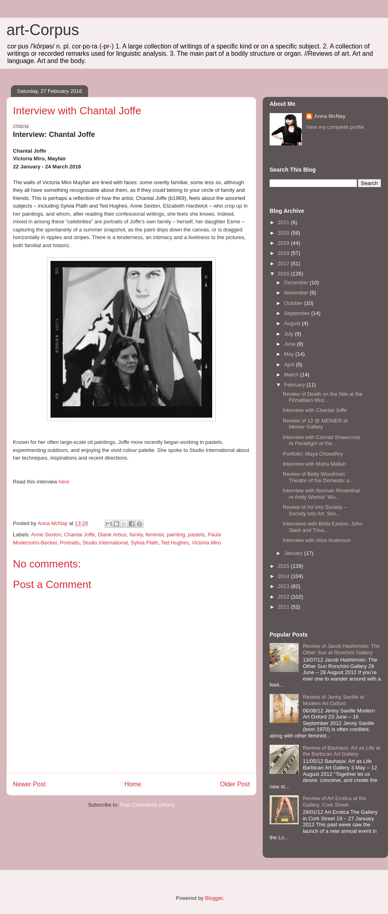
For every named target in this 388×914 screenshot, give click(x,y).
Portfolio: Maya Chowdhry (313, 454)
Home (132, 784)
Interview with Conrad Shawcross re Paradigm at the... (321, 440)
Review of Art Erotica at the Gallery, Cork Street (334, 801)
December (297, 282)
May (289, 354)
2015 (284, 566)
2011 (284, 607)
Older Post (235, 784)
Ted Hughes (175, 543)
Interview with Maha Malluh (314, 464)
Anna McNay (330, 116)
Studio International (105, 543)
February (295, 385)
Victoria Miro (206, 543)
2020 (284, 233)
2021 (284, 222)
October (294, 303)
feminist (155, 535)
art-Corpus (42, 29)
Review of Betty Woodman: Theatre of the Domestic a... (318, 477)
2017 (284, 264)
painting (176, 535)
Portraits (69, 543)
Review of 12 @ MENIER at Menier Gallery (315, 424)
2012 (284, 597)
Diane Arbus (112, 535)
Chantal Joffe (79, 535)
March (292, 375)
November (297, 293)
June (290, 344)
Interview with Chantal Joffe (315, 410)
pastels (196, 535)
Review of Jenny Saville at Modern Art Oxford (333, 700)
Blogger (214, 898)
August (293, 323)
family (136, 535)
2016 (284, 274)
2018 (284, 253)
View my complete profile (335, 127)
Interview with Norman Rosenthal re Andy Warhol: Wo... (321, 493)
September (297, 313)
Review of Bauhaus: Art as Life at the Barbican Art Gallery (341, 751)
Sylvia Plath (144, 543)
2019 (284, 243)
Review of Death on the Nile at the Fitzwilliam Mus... (322, 397)
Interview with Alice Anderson (316, 540)
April (290, 364)
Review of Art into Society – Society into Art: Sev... (314, 510)
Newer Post (29, 784)
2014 (284, 576)
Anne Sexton (46, 535)
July (289, 334)
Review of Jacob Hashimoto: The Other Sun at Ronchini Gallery (341, 649)
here (64, 482)
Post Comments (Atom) (147, 805)
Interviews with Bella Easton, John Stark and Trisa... (322, 527)
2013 (284, 586)
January (294, 553)
